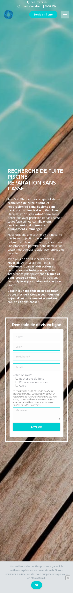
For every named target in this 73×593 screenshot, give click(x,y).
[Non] (67, 577)
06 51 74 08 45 (36, 2)
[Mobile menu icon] (65, 14)
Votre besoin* (22, 375)
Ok (37, 585)
